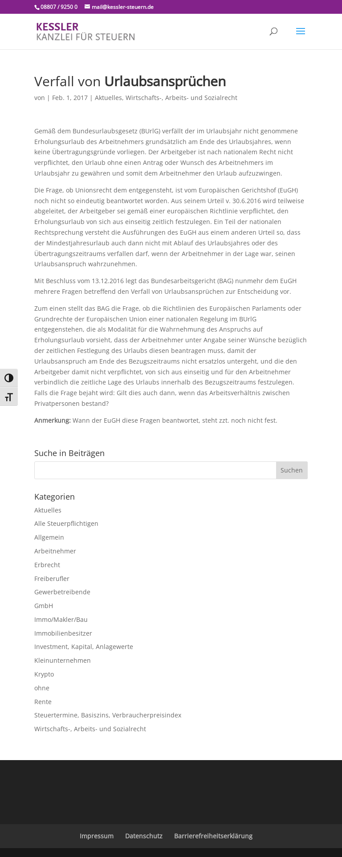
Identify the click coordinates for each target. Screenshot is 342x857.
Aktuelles (108, 97)
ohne (41, 688)
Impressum (97, 836)
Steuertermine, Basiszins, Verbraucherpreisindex (107, 715)
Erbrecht (47, 565)
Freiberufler (51, 578)
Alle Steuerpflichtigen (66, 523)
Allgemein (49, 537)
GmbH (43, 605)
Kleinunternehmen (62, 660)
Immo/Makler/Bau (61, 619)
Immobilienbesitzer (63, 633)
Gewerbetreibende (62, 592)
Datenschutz (144, 836)
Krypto (44, 674)
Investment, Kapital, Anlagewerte (83, 646)
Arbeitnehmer (55, 551)
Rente (43, 701)
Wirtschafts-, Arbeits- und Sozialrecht (181, 97)
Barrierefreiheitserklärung (213, 836)
